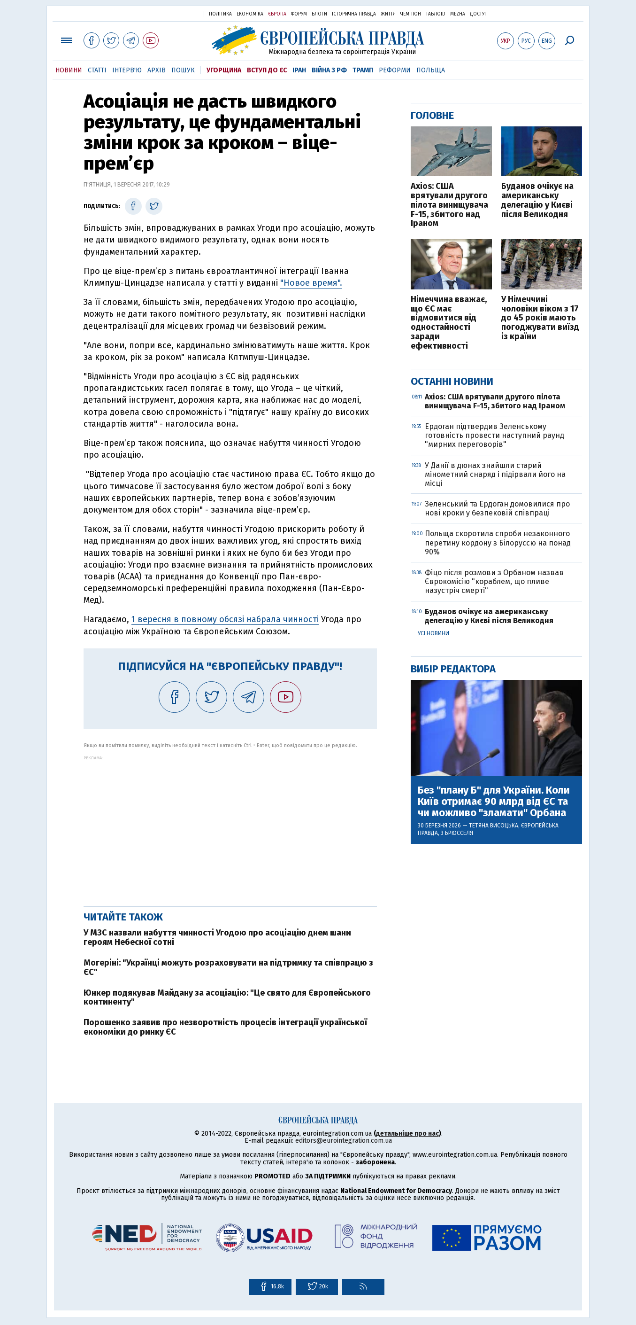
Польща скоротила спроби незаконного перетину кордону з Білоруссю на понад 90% (498, 542)
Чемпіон (410, 14)
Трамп (362, 70)
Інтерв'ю (127, 70)
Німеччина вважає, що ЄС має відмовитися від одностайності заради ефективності (449, 323)
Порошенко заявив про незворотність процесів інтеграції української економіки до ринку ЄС (225, 1027)
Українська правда (173, 13)
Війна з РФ (329, 70)
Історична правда (354, 14)
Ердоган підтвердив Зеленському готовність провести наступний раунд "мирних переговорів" (494, 435)
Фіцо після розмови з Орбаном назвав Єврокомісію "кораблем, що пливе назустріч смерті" (494, 581)
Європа (277, 14)
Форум (299, 14)
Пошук (183, 70)
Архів (156, 70)
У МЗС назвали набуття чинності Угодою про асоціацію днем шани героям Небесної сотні (217, 937)
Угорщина (224, 70)
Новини (68, 70)
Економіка (250, 14)
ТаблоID (435, 14)
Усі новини (433, 633)
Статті (97, 70)
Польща (430, 70)
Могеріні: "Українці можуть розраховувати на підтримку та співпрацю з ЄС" (228, 967)
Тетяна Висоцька (493, 825)
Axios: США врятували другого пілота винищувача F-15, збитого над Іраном (449, 205)
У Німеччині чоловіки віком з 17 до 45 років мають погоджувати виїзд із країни (540, 318)
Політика (220, 14)
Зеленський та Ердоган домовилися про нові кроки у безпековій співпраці (497, 508)
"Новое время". (311, 283)
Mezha (457, 14)
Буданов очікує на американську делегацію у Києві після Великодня (537, 200)
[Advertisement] (230, 826)
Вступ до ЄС (267, 70)
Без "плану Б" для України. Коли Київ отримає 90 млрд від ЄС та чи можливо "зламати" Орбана (494, 802)
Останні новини (452, 381)
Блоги (319, 14)
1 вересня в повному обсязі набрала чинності (225, 619)
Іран (299, 70)
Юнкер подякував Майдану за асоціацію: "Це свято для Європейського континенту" (227, 997)
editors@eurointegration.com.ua (343, 1141)
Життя (388, 14)
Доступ (479, 14)
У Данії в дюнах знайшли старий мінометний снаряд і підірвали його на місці (495, 474)
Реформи (395, 70)
